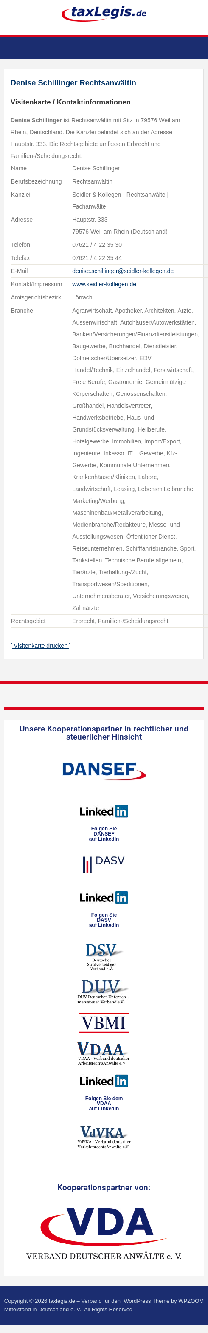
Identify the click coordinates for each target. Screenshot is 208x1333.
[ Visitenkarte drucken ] (41, 645)
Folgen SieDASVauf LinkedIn (104, 920)
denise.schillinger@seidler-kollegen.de (123, 271)
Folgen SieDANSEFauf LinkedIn (104, 834)
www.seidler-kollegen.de (104, 284)
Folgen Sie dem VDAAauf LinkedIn (104, 1104)
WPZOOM (191, 1301)
